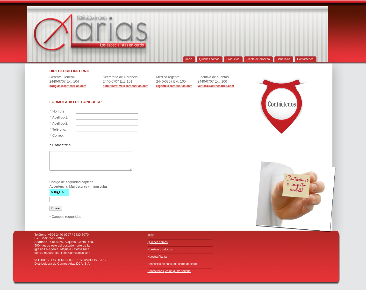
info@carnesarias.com (75, 253)
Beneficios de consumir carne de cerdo (173, 264)
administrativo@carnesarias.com (125, 86)
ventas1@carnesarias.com (216, 86)
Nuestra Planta (157, 256)
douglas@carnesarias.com (68, 86)
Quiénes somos (158, 242)
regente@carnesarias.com (174, 86)
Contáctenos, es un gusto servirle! (169, 271)
